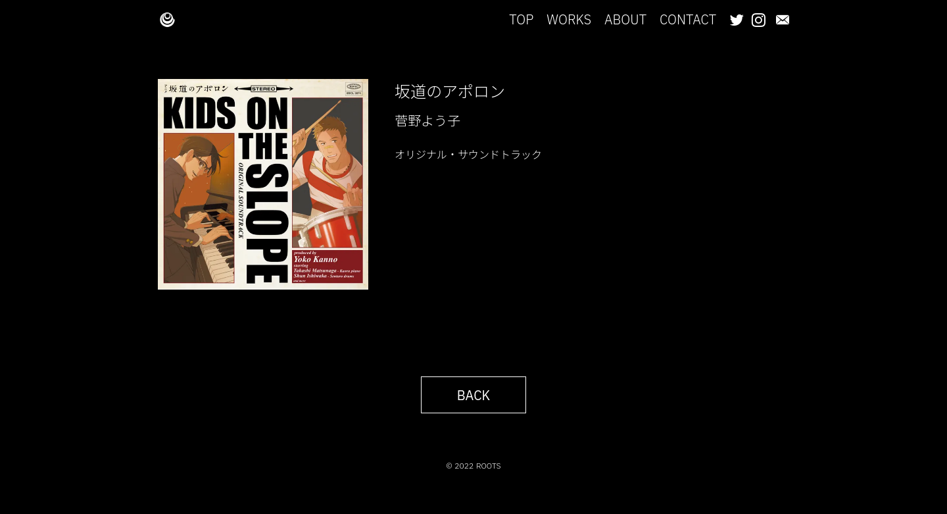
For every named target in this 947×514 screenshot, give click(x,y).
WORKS (568, 19)
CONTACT (688, 19)
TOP (521, 19)
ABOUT (625, 19)
